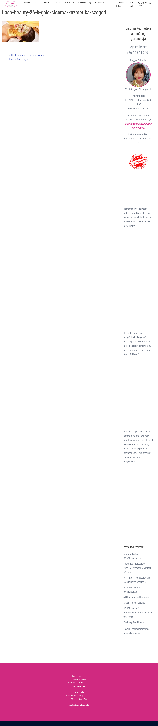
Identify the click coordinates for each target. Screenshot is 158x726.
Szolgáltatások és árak (65, 2)
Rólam (118, 6)
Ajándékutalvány (84, 2)
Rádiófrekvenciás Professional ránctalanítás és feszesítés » (137, 612)
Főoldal (27, 2)
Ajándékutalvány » (132, 633)
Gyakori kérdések (126, 2)
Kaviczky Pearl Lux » (133, 622)
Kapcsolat (129, 6)
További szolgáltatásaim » (136, 628)
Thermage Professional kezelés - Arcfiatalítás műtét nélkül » (137, 568)
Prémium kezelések (42, 2)
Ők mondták (99, 2)
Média (110, 2)
